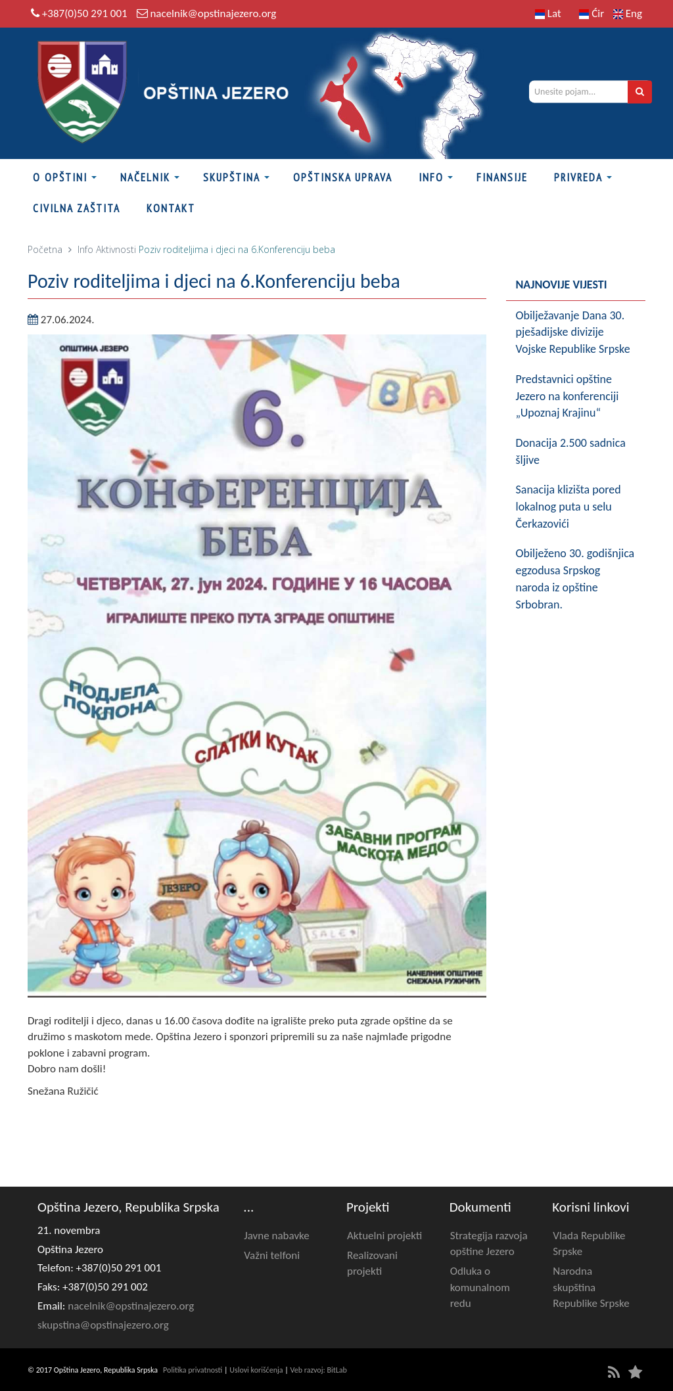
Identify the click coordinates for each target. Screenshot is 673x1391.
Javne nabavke (276, 1236)
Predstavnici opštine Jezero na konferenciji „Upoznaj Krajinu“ (567, 396)
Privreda (578, 177)
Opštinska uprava (342, 177)
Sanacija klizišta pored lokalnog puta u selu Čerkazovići (568, 506)
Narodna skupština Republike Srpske (591, 1287)
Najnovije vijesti (561, 284)
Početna (45, 249)
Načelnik (145, 177)
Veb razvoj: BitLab (318, 1370)
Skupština (231, 177)
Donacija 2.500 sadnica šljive (571, 451)
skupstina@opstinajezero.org (103, 1325)
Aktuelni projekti (384, 1236)
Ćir (591, 13)
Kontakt (171, 208)
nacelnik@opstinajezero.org (213, 13)
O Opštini (60, 177)
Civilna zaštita (76, 208)
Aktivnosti (116, 249)
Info (431, 177)
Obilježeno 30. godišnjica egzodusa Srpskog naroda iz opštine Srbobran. (575, 578)
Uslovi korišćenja (256, 1370)
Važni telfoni (272, 1255)
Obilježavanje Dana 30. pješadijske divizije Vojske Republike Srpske (573, 332)
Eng (627, 13)
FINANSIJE (502, 177)
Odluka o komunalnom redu (480, 1287)
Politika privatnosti (192, 1370)
